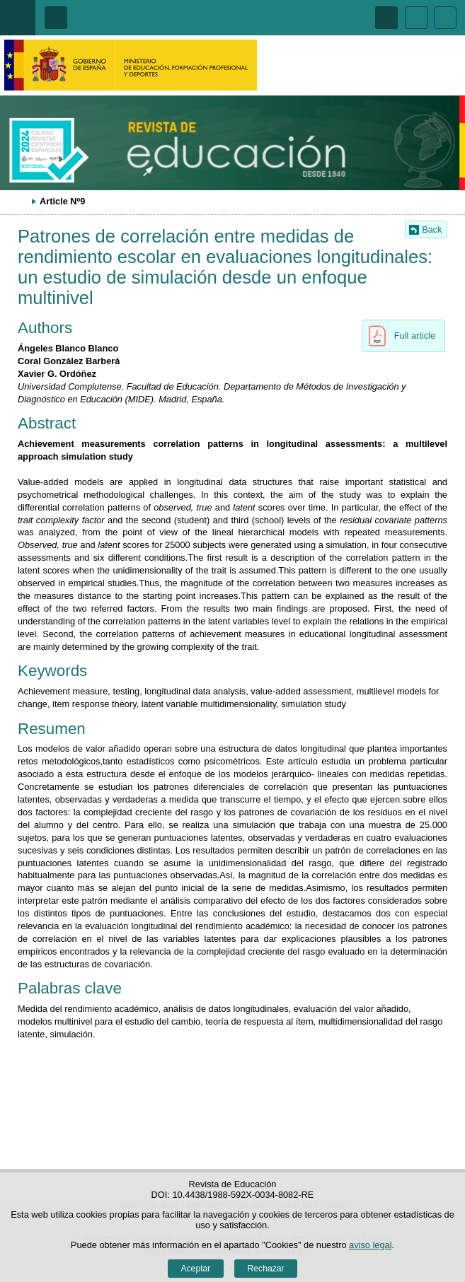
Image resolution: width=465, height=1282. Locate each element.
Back (432, 229)
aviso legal (370, 1245)
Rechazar (266, 1269)
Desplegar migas (17, 201)
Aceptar (195, 1269)
